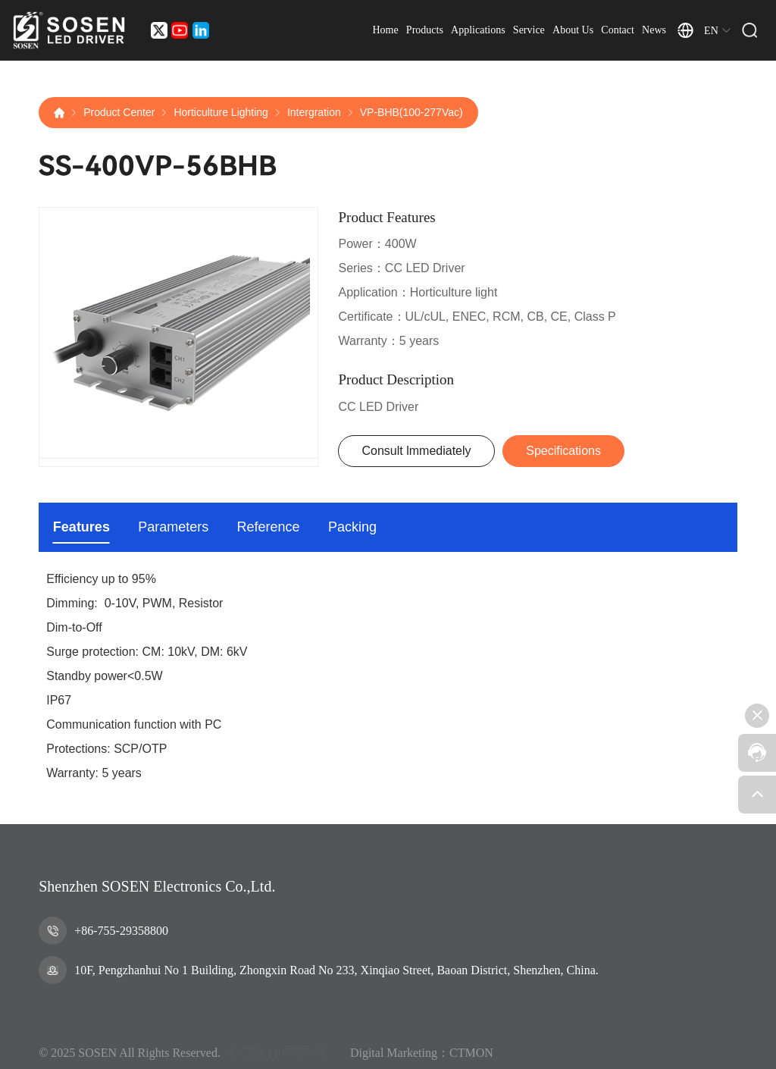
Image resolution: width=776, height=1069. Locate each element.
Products (424, 30)
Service (529, 30)
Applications (478, 30)
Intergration (314, 112)
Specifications (563, 450)
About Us (572, 30)
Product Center (119, 112)
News (654, 30)
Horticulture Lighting (221, 112)
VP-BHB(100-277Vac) (411, 112)
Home (385, 30)
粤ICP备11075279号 (275, 1062)
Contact (617, 30)
